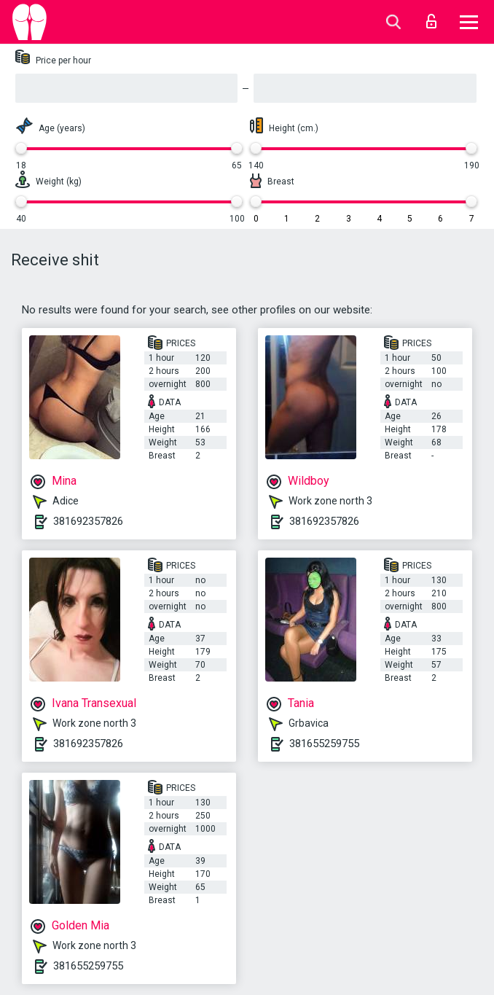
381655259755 (324, 743)
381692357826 (88, 521)
